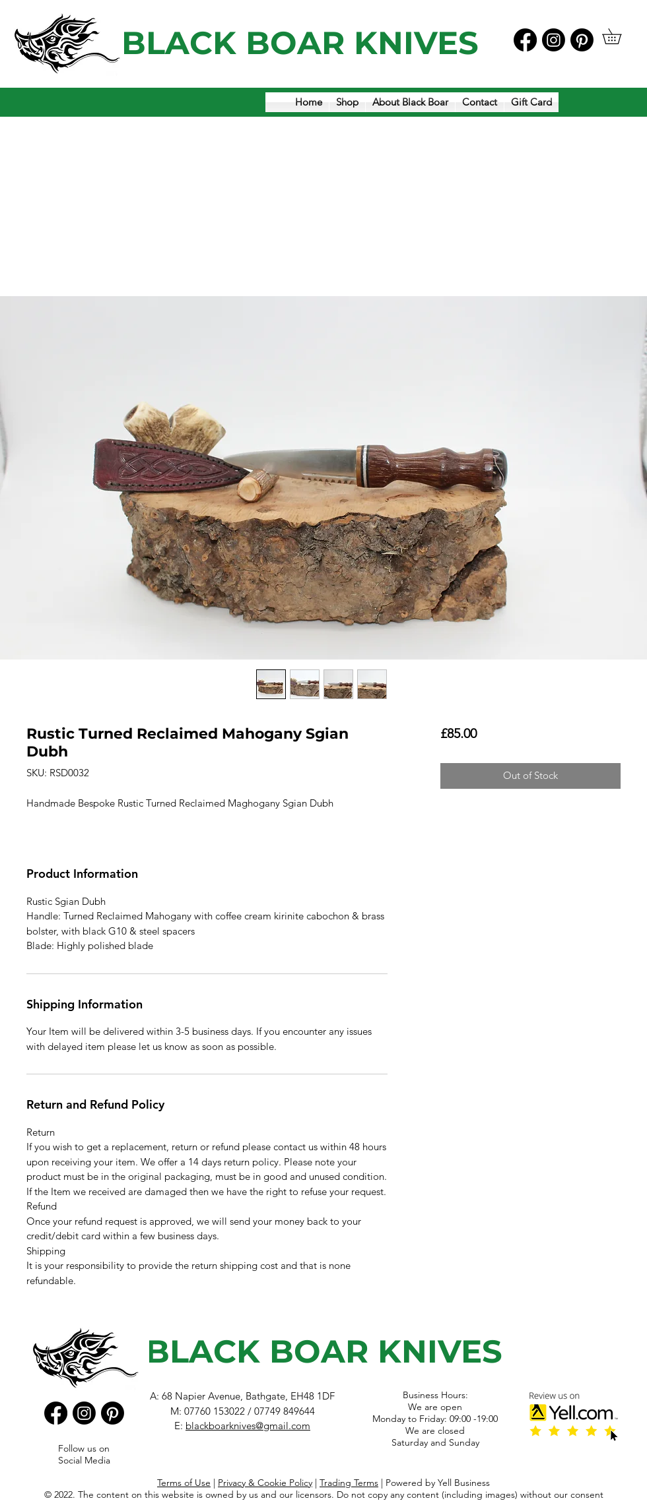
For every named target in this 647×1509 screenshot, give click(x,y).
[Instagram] (553, 39)
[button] (619, 36)
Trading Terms (349, 1483)
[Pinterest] (582, 39)
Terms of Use (184, 1483)
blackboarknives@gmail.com (248, 1425)
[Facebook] (525, 39)
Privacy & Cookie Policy (265, 1483)
